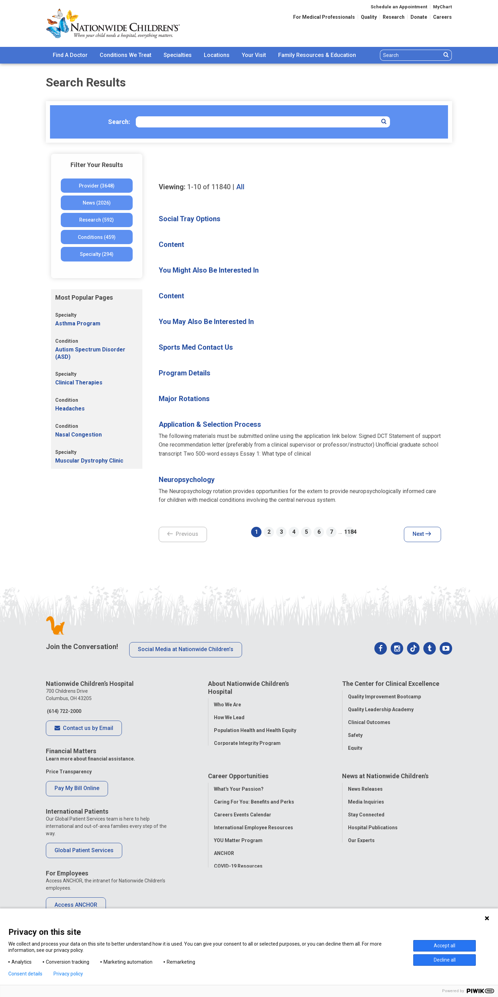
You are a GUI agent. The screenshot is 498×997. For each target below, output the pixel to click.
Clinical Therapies (78, 382)
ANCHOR (224, 855)
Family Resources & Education (317, 55)
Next (422, 534)
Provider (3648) (97, 186)
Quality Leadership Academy (381, 709)
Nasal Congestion (78, 434)
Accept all (444, 945)
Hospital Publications (373, 829)
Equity (355, 748)
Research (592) (96, 220)
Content (171, 244)
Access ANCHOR (76, 905)
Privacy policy (68, 974)
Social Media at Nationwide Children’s (185, 649)
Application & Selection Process (210, 424)
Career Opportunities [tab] (238, 778)
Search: (119, 121)
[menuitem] (70, 55)
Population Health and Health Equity (255, 730)
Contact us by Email (84, 728)
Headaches (70, 408)
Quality (369, 17)
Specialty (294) (97, 254)
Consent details (25, 974)
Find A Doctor (70, 55)
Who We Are (227, 704)
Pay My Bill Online (77, 788)
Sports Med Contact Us (196, 347)
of (209, 187)
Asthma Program (77, 323)
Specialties (178, 55)
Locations (217, 55)
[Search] (410, 55)
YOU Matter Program (238, 842)
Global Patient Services (84, 850)
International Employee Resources (253, 829)
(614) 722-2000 (63, 711)
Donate (418, 17)
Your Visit (254, 55)
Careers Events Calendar (242, 817)
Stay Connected (366, 817)
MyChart (442, 7)
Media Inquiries (366, 804)
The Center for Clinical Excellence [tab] (390, 683)
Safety (355, 735)
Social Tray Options (190, 219)
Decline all (445, 960)
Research (394, 17)
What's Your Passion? (239, 791)
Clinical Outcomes (369, 722)
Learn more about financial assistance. (90, 759)
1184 (349, 532)
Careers (442, 17)
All (240, 187)
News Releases (365, 791)
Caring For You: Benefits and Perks (254, 804)
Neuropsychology (187, 479)
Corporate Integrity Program (247, 743)
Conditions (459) (97, 237)
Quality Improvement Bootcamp (384, 696)
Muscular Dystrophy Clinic (89, 460)
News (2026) (97, 203)
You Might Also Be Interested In (209, 270)
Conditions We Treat (125, 55)
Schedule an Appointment (399, 7)
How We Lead (229, 717)
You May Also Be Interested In (206, 321)
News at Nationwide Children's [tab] (385, 778)
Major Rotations (184, 398)
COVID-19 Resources (238, 868)
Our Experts (361, 842)
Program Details (184, 373)
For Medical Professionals (324, 17)
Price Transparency (69, 771)
